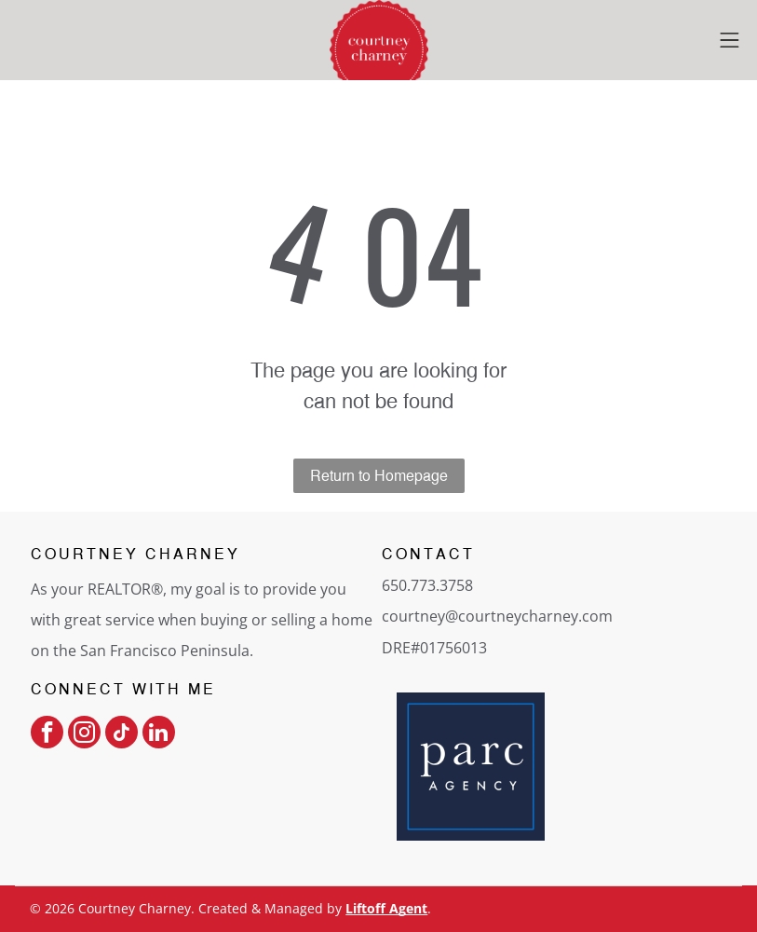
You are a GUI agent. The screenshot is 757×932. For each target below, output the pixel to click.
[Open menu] (729, 40)
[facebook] (47, 734)
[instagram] (84, 734)
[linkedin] (158, 734)
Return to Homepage (379, 476)
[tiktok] (121, 734)
